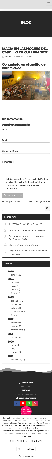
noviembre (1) (17, 304)
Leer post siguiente (39, 201)
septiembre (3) (18, 329)
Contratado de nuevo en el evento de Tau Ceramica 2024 (27, 237)
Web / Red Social (10, 151)
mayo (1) (15, 286)
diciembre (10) (18, 359)
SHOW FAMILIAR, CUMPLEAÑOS (25, 224)
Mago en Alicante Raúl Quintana (24, 244)
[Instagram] (35, 403)
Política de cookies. (26, 456)
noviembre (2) (17, 337)
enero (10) (16, 352)
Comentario (8, 161)
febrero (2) (16, 293)
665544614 (26, 386)
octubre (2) (16, 274)
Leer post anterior (12, 201)
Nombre (6, 129)
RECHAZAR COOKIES (18, 441)
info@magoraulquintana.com (26, 394)
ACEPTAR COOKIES (26, 449)
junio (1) (15, 282)
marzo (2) (15, 289)
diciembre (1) (17, 300)
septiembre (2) (18, 311)
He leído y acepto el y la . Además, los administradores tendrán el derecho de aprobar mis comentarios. (26, 184)
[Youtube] (23, 403)
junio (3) (15, 344)
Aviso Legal (30, 179)
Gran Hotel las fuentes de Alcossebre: (27, 230)
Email (4, 140)
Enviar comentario (13, 195)
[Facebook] (17, 403)
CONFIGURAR (36, 441)
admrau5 (7, 57)
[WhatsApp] (29, 403)
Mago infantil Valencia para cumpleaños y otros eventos (28, 252)
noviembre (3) (17, 322)
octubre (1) (16, 307)
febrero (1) (16, 315)
